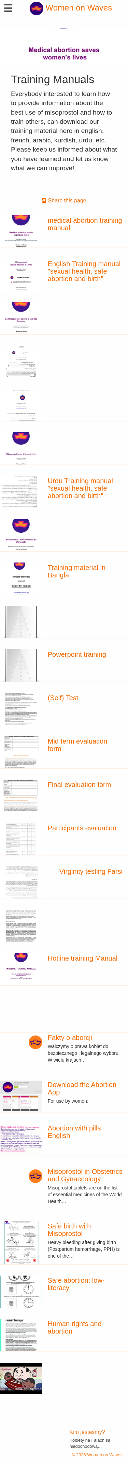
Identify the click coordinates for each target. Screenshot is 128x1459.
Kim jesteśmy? (87, 1432)
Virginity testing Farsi (91, 871)
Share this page (64, 200)
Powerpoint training (77, 654)
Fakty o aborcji (70, 1037)
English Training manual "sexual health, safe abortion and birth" (84, 271)
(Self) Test (63, 698)
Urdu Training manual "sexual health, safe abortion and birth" (80, 488)
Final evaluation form (79, 784)
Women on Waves (71, 7)
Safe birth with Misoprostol (69, 1229)
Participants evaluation (82, 828)
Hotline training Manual (83, 958)
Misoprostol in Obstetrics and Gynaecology (85, 1175)
